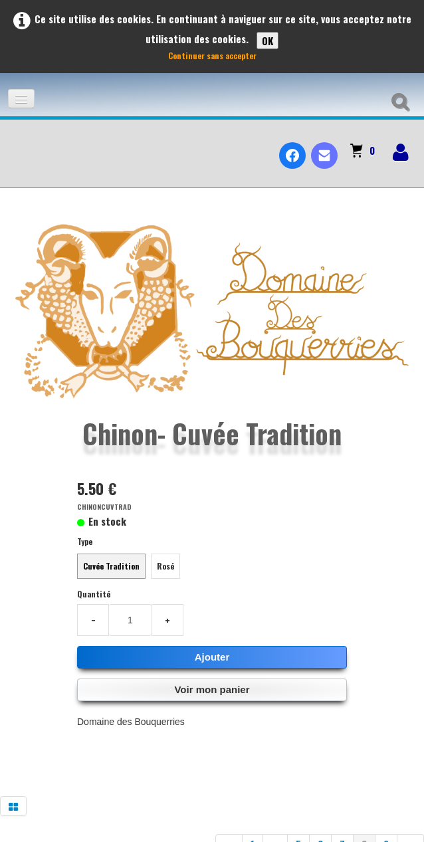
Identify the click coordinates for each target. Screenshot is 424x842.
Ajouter (212, 657)
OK (267, 40)
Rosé (165, 566)
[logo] (16, 144)
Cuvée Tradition (111, 566)
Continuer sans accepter (212, 55)
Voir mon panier (211, 689)
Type (84, 541)
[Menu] (21, 98)
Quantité (93, 593)
